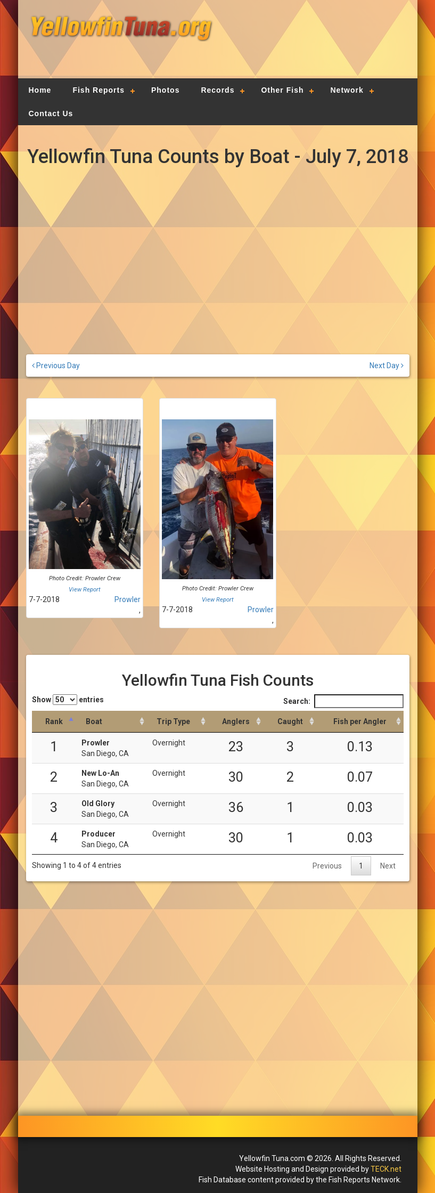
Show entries (68, 699)
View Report (85, 589)
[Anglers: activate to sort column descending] (236, 722)
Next (388, 866)
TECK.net (386, 1169)
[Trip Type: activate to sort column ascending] (177, 722)
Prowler (127, 599)
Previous (327, 866)
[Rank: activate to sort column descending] (54, 722)
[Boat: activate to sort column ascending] (111, 722)
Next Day (387, 365)
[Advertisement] (311, 45)
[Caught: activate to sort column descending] (290, 722)
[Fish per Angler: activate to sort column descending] (360, 722)
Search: (343, 701)
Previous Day (56, 365)
